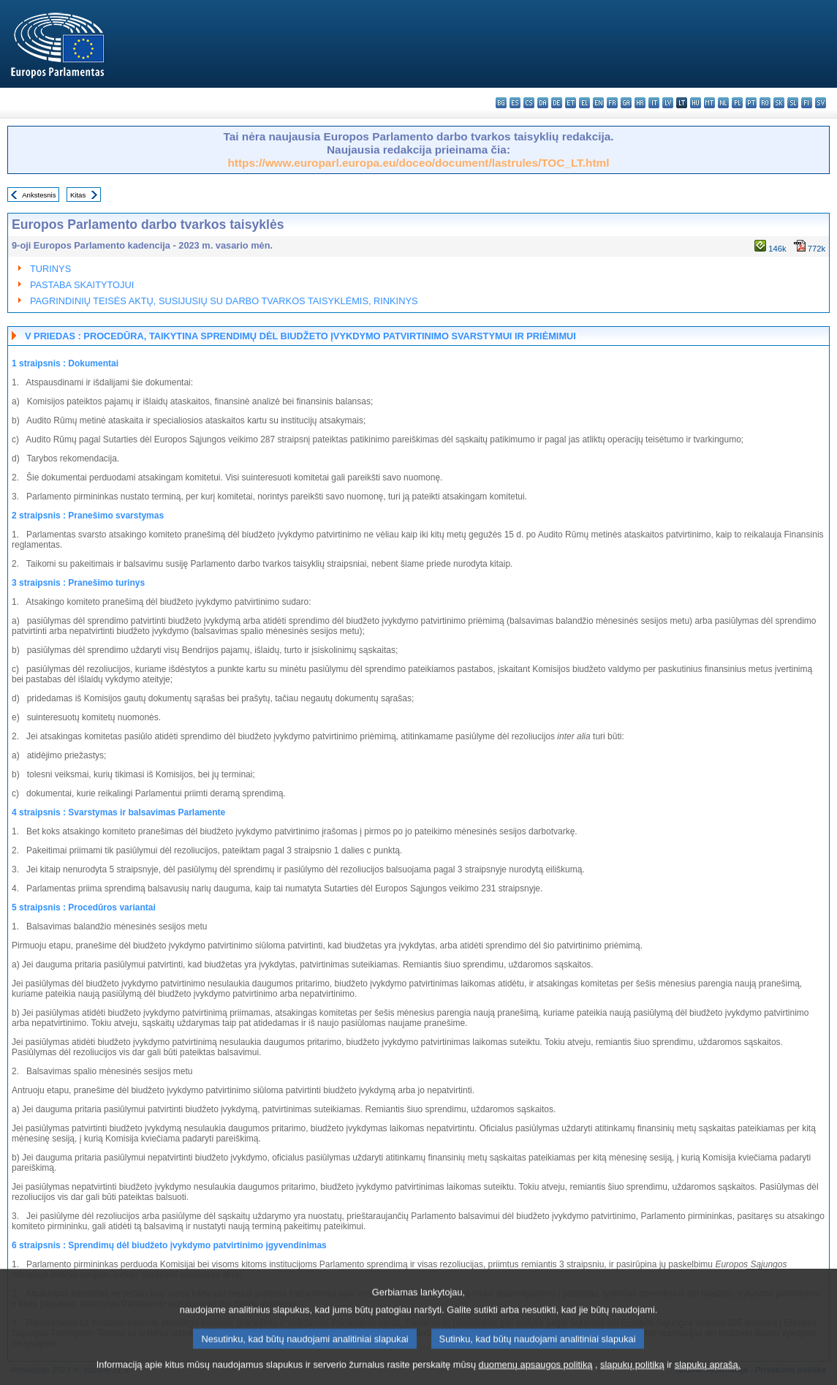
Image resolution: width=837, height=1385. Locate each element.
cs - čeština (528, 102)
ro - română (765, 102)
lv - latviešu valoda (667, 102)
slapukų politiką (632, 1372)
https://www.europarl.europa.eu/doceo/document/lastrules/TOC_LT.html (418, 162)
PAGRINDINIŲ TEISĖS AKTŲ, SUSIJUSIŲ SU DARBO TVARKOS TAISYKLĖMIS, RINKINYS (223, 300)
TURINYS (50, 268)
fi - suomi (806, 102)
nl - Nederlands (723, 102)
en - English (598, 102)
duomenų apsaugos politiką (536, 1372)
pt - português (751, 102)
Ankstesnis (39, 195)
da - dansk (542, 102)
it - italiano (653, 102)
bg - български (501, 102)
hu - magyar (695, 102)
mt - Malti (709, 102)
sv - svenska (820, 102)
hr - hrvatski (640, 102)
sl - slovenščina (792, 102)
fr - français (612, 102)
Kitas (78, 195)
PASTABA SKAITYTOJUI (82, 284)
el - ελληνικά (584, 102)
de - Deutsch (556, 102)
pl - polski (737, 102)
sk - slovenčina (778, 102)
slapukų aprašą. (708, 1372)
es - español (515, 102)
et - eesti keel (570, 102)
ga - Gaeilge (626, 102)
